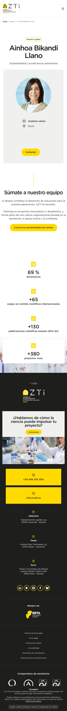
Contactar (30, 152)
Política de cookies (33, 643)
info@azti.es (33, 497)
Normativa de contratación (33, 653)
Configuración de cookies (48, 707)
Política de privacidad (33, 633)
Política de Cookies (33, 701)
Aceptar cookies (16, 707)
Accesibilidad (33, 648)
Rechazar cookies (30, 707)
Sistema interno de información (33, 658)
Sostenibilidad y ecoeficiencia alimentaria (33, 63)
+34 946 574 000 (33, 479)
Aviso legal (33, 638)
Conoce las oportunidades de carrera (33, 227)
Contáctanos (33, 432)
